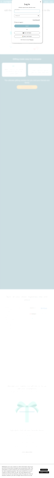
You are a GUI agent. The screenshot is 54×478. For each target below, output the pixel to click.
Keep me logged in (19, 22)
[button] (40, 1)
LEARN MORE (44, 469)
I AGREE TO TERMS (44, 472)
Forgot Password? (36, 20)
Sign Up (31, 39)
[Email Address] (27, 11)
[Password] (27, 15)
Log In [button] (27, 26)
